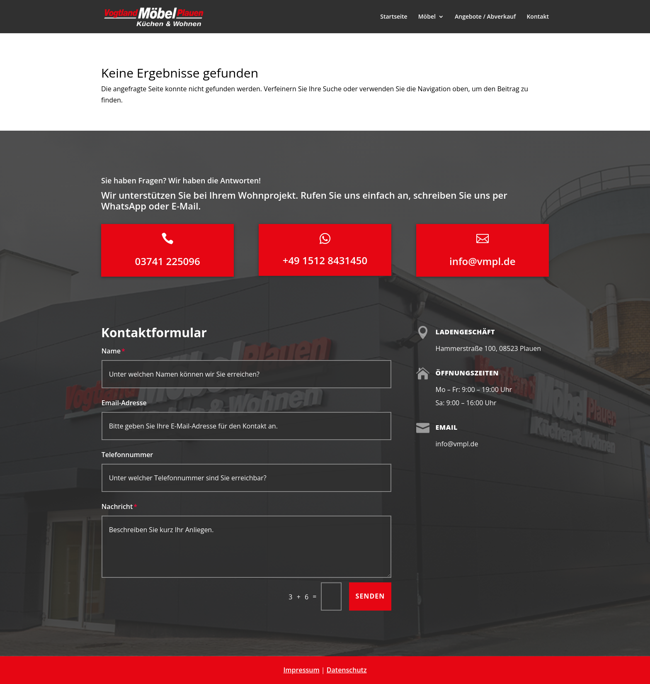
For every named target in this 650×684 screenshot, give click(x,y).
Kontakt (537, 17)
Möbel (427, 17)
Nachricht (117, 506)
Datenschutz (347, 669)
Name (111, 350)
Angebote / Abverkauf (485, 17)
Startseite (393, 17)
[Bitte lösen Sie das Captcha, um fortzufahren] (331, 596)
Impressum (301, 669)
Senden (370, 596)
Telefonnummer (127, 454)
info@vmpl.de (482, 261)
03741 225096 (167, 261)
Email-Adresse (124, 402)
